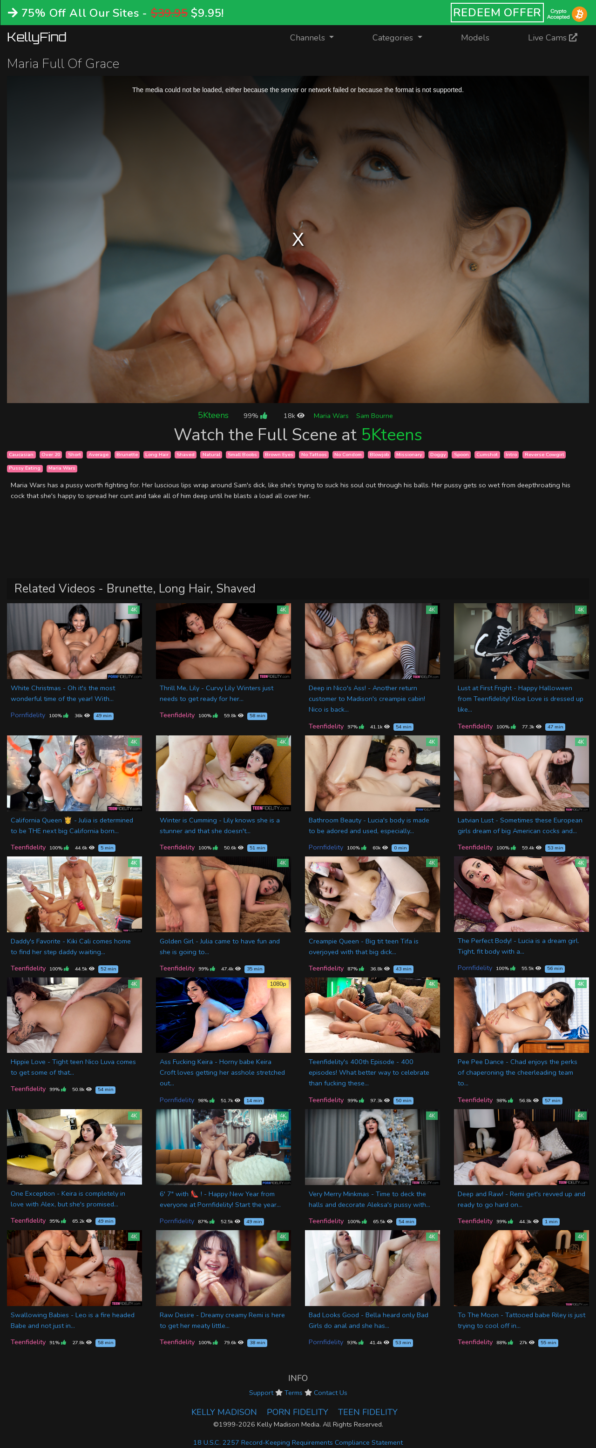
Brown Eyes (279, 454)
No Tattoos (314, 454)
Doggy (438, 454)
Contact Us (330, 1392)
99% (255, 415)
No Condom (348, 454)
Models (475, 37)
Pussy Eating (25, 468)
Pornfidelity (28, 715)
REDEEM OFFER (497, 12)
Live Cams (552, 37)
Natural (211, 454)
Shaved (185, 454)
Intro (511, 454)
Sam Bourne (374, 415)
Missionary (409, 454)
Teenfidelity (177, 715)
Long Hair (157, 454)
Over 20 (50, 454)
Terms (293, 1392)
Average (98, 454)
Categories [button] (393, 37)
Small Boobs (242, 454)
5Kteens (213, 415)
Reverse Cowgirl (544, 454)
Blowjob (379, 454)
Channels (317, 37)
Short (74, 454)
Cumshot (487, 454)
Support (261, 1392)
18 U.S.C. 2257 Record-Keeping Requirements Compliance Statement (298, 1442)
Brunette (127, 454)
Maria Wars (331, 415)
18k (294, 415)
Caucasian (21, 454)
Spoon (461, 454)
